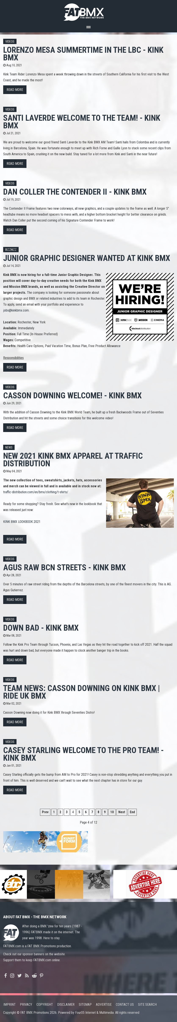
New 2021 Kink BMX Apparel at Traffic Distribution (73, 459)
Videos (9, 41)
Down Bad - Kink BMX (41, 628)
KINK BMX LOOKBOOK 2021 (21, 522)
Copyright (44, 1005)
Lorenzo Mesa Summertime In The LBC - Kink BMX (83, 53)
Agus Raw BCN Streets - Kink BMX (64, 567)
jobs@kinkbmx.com (16, 310)
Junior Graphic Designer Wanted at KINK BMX (86, 258)
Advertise (104, 1005)
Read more (15, 90)
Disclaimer (66, 1005)
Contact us (125, 1005)
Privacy (26, 1005)
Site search (147, 1005)
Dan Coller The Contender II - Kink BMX (75, 192)
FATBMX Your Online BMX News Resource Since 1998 (88, 11)
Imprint (9, 1005)
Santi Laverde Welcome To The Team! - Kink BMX (81, 121)
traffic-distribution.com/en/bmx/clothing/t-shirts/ (35, 492)
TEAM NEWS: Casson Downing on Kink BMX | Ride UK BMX (81, 692)
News (8, 447)
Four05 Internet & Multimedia (94, 1013)
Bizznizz (11, 250)
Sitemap (85, 1005)
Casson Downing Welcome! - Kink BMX (72, 395)
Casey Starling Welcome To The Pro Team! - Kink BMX (83, 754)
